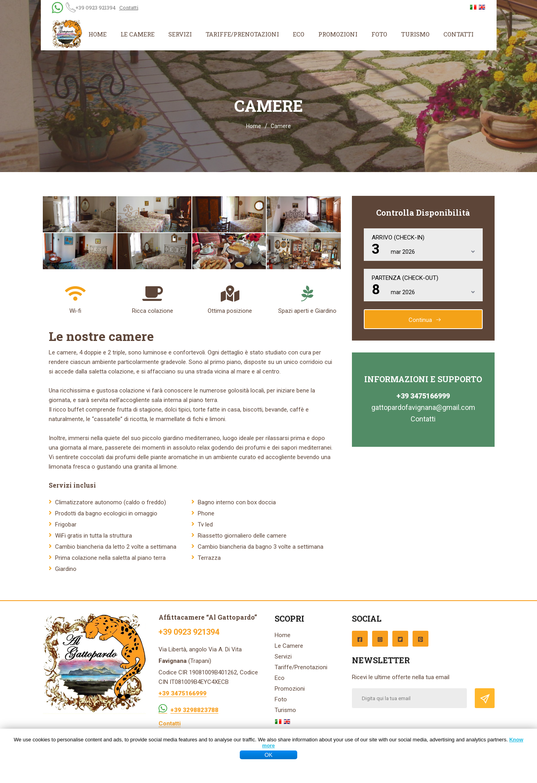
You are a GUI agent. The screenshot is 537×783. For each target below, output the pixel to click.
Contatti (128, 7)
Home (97, 34)
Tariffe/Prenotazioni (242, 34)
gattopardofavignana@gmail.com (423, 407)
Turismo (415, 34)
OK (268, 755)
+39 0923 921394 (95, 7)
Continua (425, 320)
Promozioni (337, 34)
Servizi (180, 34)
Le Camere (137, 34)
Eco (298, 34)
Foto (379, 34)
